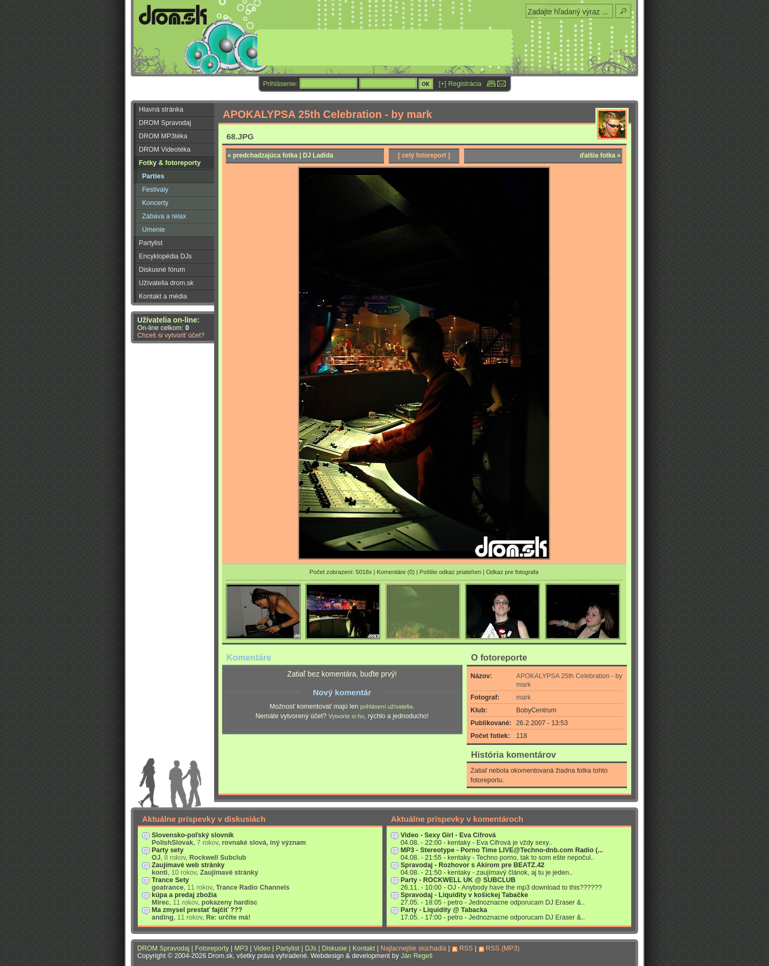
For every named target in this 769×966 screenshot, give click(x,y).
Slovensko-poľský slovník (193, 835)
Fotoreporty (212, 948)
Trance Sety (170, 880)
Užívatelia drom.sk (166, 283)
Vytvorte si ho (346, 716)
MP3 (241, 948)
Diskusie (334, 948)
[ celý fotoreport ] (424, 155)
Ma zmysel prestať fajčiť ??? (197, 910)
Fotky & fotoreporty (170, 163)
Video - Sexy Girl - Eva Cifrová (448, 835)
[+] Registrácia (460, 84)
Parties (153, 176)
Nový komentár (342, 692)
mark (523, 697)
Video (262, 948)
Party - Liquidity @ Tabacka (444, 910)
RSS (466, 948)
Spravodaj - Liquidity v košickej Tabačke (464, 895)
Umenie (153, 229)
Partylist (150, 243)
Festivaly (155, 189)
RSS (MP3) (503, 948)
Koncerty (155, 203)
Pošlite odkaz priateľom (450, 572)
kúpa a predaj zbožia (184, 895)
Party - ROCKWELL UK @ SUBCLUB (458, 880)
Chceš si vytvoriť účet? (171, 335)
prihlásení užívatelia (386, 706)
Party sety (168, 850)
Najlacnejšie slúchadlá (413, 948)
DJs (310, 948)
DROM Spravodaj (165, 123)
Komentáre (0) (395, 572)
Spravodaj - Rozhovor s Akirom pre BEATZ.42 (473, 865)
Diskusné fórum (162, 269)
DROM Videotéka (165, 149)
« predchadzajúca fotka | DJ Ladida (280, 155)
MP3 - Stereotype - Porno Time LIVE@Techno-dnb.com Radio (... (502, 850)
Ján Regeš (417, 956)
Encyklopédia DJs (165, 256)
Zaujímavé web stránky (188, 865)
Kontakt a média (163, 296)
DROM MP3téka (163, 136)
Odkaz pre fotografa (512, 572)
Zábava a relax (164, 216)
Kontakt (363, 948)
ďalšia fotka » (600, 155)
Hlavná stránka (161, 109)
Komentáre (248, 657)
